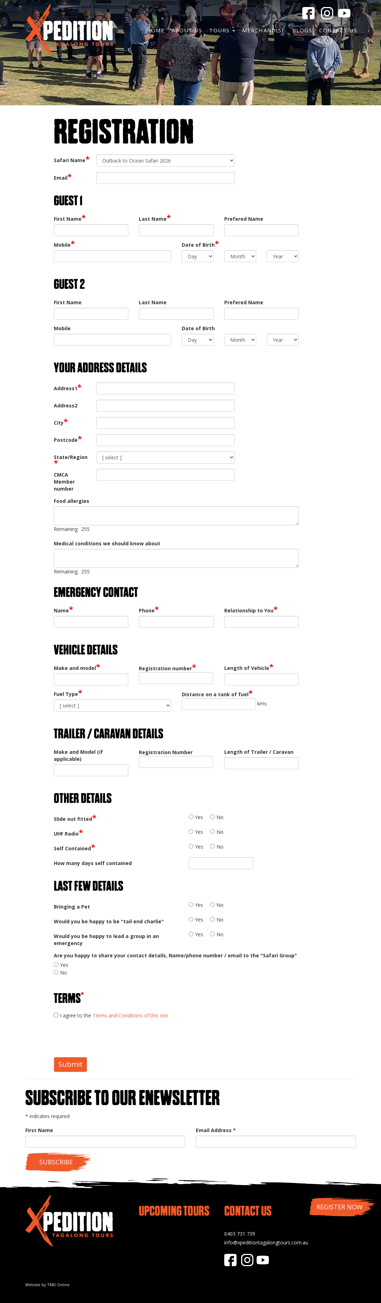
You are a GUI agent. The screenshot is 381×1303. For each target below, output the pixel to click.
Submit (70, 1064)
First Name (39, 1130)
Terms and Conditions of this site (130, 1015)
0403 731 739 (239, 1233)
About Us (187, 30)
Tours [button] (222, 30)
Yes (199, 817)
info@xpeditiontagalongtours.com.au (266, 1242)
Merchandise (263, 30)
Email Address (216, 1130)
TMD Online (58, 1284)
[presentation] (107, 1038)
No (220, 817)
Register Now (339, 1207)
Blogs (302, 30)
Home (155, 30)
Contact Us (338, 30)
